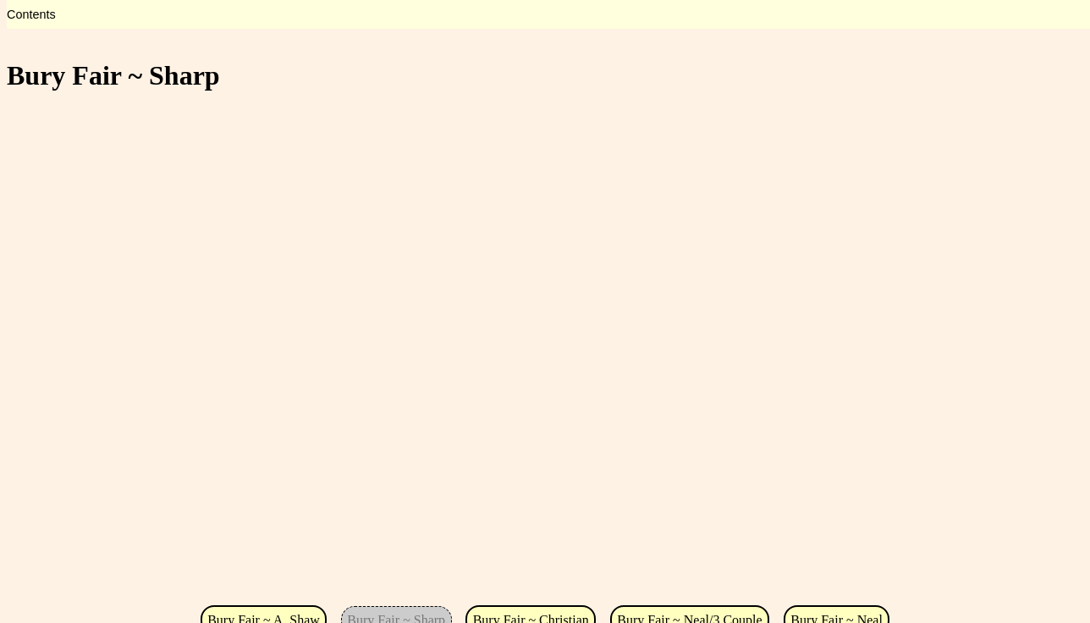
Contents (31, 14)
